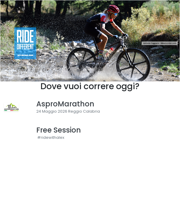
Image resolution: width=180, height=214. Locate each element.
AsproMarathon (65, 104)
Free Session (58, 130)
